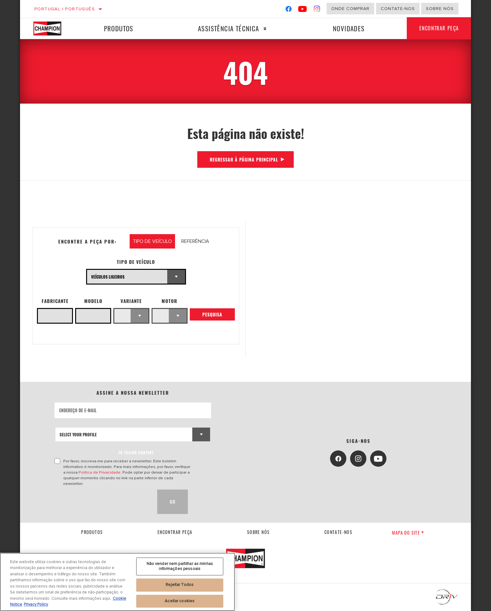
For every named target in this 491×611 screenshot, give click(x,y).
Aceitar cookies (179, 600)
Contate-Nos (398, 8)
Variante (131, 301)
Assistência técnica (228, 28)
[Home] (52, 28)
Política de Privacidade (100, 472)
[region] (117, 582)
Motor (169, 301)
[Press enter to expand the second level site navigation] (265, 28)
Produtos (118, 28)
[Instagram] (317, 10)
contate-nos (338, 532)
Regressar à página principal (244, 159)
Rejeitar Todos (180, 584)
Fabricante (55, 301)
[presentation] (102, 502)
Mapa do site (408, 532)
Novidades (349, 28)
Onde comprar (350, 8)
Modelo (93, 301)
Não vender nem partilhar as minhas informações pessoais (180, 566)
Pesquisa (212, 314)
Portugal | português (64, 9)
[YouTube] (302, 10)
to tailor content (136, 452)
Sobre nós (440, 8)
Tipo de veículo (136, 261)
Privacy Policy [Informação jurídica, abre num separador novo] (36, 604)
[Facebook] (288, 10)
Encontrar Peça (439, 28)
